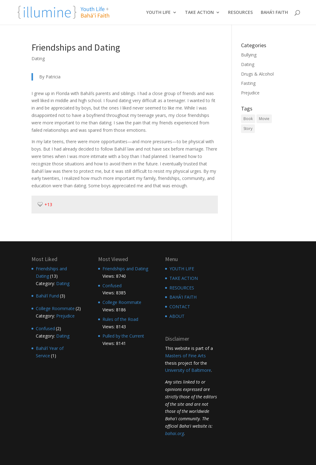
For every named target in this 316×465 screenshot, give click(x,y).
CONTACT (179, 306)
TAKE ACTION (199, 12)
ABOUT (177, 316)
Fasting (248, 83)
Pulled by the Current (123, 336)
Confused (45, 328)
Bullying (248, 55)
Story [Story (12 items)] (247, 128)
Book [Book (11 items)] (248, 118)
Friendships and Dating (125, 269)
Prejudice (250, 93)
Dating (38, 58)
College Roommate (55, 308)
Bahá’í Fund (47, 296)
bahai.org (174, 433)
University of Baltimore (188, 370)
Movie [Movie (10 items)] (264, 118)
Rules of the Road (120, 319)
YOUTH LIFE (158, 12)
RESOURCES (240, 12)
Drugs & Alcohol (257, 74)
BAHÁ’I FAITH (274, 12)
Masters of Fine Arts (185, 356)
